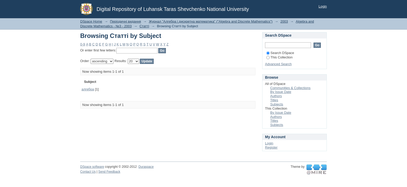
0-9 (82, 44)
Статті (144, 26)
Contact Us (88, 171)
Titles (274, 100)
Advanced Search (278, 64)
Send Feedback (109, 171)
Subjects (276, 104)
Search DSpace (280, 53)
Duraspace (145, 167)
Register (271, 147)
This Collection (279, 57)
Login (322, 6)
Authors (276, 96)
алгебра (88, 89)
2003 (284, 21)
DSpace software (92, 167)
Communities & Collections (290, 88)
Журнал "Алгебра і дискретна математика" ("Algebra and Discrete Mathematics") (211, 21)
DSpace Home (91, 21)
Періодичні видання (125, 21)
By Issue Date (280, 92)
